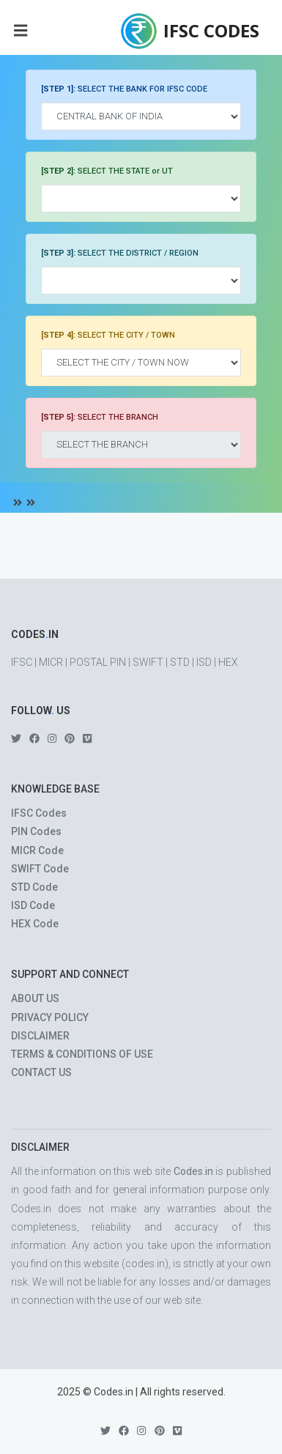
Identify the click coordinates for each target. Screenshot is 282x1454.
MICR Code (37, 850)
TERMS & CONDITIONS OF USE (82, 1054)
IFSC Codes (39, 813)
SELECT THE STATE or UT (107, 171)
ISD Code (33, 905)
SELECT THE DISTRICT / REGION (119, 253)
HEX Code (35, 924)
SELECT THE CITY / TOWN (108, 335)
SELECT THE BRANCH (99, 417)
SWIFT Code (40, 869)
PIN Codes (36, 831)
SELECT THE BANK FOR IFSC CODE (124, 89)
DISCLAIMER (40, 1036)
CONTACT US (41, 1072)
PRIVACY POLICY (50, 1017)
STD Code (34, 887)
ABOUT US (35, 998)
